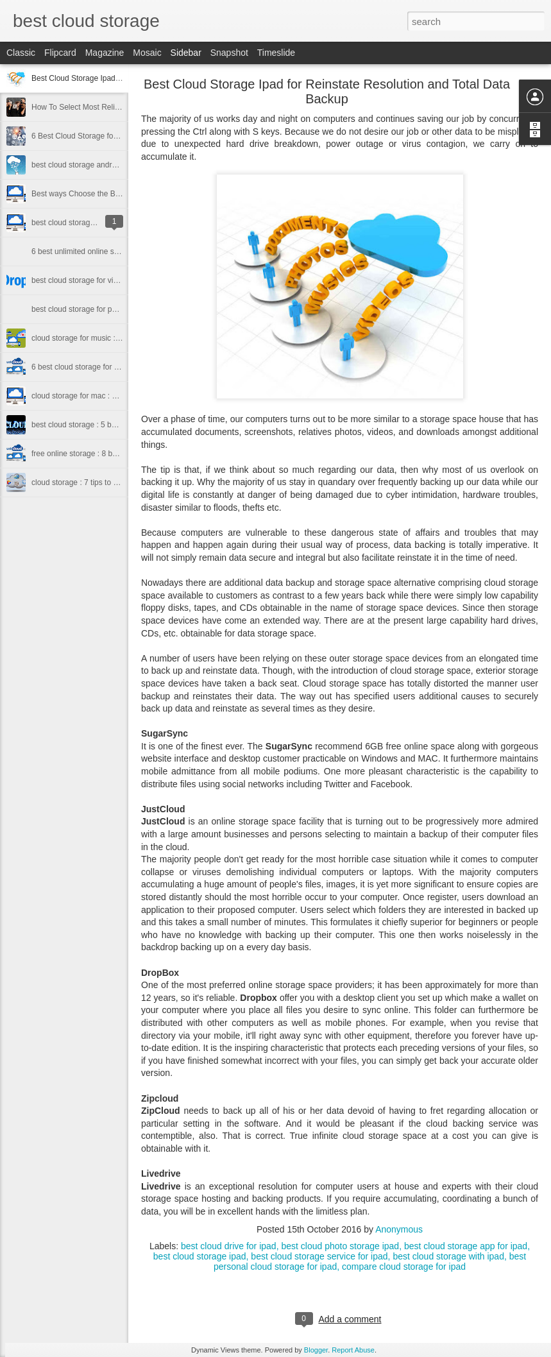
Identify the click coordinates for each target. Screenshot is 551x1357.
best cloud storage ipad (199, 1256)
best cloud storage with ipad (448, 1256)
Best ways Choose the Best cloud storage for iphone (120, 193)
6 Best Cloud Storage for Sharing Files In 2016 (111, 136)
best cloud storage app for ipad (465, 1246)
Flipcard (60, 52)
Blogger (316, 1350)
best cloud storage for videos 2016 (90, 280)
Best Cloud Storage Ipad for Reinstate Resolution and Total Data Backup (327, 91)
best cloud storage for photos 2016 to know (104, 309)
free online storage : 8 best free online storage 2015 (119, 453)
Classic (20, 52)
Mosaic (147, 52)
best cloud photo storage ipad (340, 1246)
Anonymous (399, 1229)
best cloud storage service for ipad (319, 1256)
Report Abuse (353, 1350)
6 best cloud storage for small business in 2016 (111, 367)
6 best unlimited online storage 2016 (93, 251)
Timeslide (276, 52)
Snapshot (229, 52)
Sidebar (186, 52)
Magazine (104, 52)
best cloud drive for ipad (228, 1246)
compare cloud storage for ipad (404, 1266)
